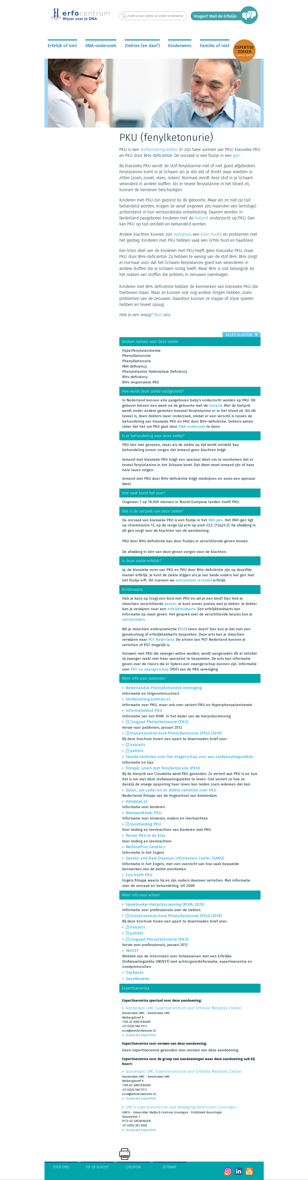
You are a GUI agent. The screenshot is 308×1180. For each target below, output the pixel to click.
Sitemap (169, 1167)
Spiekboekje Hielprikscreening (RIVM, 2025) (165, 904)
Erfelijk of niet (62, 45)
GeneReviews (138, 978)
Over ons (61, 1167)
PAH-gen (215, 520)
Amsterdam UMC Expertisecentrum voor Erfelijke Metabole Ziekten (184, 1008)
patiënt (136, 750)
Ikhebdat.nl (136, 801)
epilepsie (182, 234)
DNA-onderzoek (100, 45)
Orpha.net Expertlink (141, 1035)
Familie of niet (215, 45)
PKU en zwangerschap (150, 669)
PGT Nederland (161, 639)
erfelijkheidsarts (181, 609)
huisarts (137, 744)
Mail (158, 314)
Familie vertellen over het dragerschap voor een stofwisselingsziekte (189, 756)
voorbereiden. (134, 619)
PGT (182, 629)
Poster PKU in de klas (145, 835)
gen (236, 155)
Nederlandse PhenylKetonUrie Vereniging (164, 687)
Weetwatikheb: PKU (143, 813)
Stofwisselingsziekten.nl (148, 699)
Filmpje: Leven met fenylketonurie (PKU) (163, 768)
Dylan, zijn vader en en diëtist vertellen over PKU (171, 790)
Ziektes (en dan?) (142, 45)
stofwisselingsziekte (158, 149)
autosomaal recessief (194, 580)
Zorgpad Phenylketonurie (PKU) (159, 722)
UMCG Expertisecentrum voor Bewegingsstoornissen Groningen (181, 1107)
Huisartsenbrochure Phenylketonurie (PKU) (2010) (176, 733)
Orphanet (134, 972)
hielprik (202, 218)
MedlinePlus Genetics (145, 847)
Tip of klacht (97, 1167)
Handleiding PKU (145, 824)
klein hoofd (211, 234)
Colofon (133, 1167)
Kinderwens (179, 45)
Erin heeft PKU (139, 875)
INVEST (132, 950)
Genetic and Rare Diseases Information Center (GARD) (175, 858)
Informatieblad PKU (144, 710)
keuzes (170, 604)
